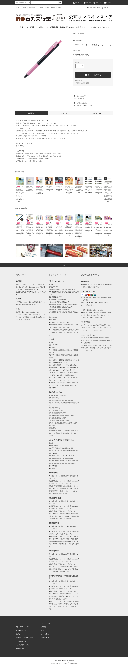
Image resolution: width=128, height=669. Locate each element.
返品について (78, 80)
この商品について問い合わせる (82, 106)
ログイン (97, 2)
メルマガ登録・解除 (93, 8)
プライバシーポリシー (23, 641)
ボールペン (79, 35)
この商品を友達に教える (81, 103)
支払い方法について (22, 627)
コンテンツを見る (57, 8)
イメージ (64, 113)
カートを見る (44, 634)
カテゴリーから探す (42, 8)
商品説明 (31, 113)
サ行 (78, 33)
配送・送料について (22, 630)
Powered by (64, 663)
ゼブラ (82, 33)
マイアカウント (45, 623)
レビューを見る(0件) (79, 96)
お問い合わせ (106, 8)
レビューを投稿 (78, 98)
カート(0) (108, 2)
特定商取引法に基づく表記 (82, 83)
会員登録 (87, 2)
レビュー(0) (96, 113)
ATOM (22, 648)
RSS (17, 648)
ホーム (17, 8)
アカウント (77, 2)
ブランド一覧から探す (27, 8)
